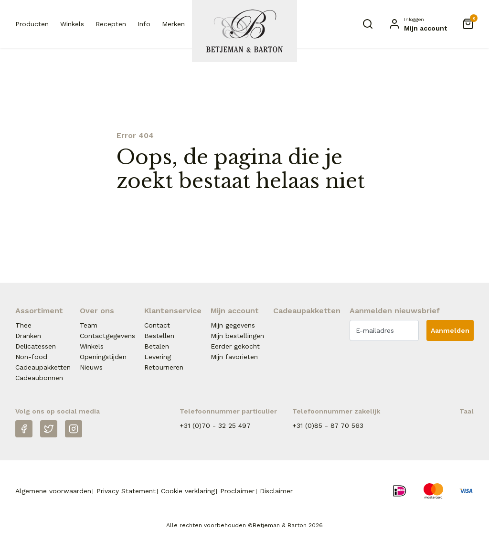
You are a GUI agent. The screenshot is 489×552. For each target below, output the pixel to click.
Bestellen (159, 336)
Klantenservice (173, 310)
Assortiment (39, 310)
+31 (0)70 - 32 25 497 (215, 425)
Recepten (111, 24)
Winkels (72, 24)
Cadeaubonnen (39, 378)
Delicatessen (35, 346)
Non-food (31, 357)
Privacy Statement (126, 491)
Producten (32, 24)
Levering (157, 357)
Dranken (28, 336)
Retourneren (163, 367)
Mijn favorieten (234, 357)
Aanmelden (450, 330)
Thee (23, 325)
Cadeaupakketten (43, 367)
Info (144, 24)
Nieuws (91, 367)
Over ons (97, 310)
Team (88, 325)
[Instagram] (73, 428)
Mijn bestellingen (237, 336)
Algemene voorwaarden (53, 491)
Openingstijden (103, 357)
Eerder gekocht (235, 346)
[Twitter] (48, 428)
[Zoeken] (367, 24)
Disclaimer (276, 491)
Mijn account (235, 310)
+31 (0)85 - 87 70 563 (327, 425)
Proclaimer (237, 491)
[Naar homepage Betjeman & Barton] (244, 31)
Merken (173, 24)
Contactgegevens (107, 336)
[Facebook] (23, 428)
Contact (157, 325)
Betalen (156, 346)
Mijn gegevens (233, 325)
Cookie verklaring (188, 491)
